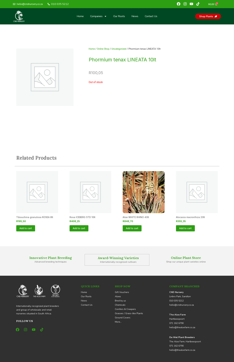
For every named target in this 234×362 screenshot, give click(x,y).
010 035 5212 (176, 300)
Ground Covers (122, 317)
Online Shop (103, 48)
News (134, 16)
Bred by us (120, 300)
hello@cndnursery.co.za (181, 304)
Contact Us (151, 16)
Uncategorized (120, 48)
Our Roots (119, 16)
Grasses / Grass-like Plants (129, 313)
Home (80, 16)
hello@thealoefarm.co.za (182, 327)
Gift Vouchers (122, 292)
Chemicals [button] (120, 304)
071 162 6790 (176, 323)
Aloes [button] (118, 296)
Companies (98, 16)
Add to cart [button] (26, 228)
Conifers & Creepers (125, 309)
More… (118, 321)
